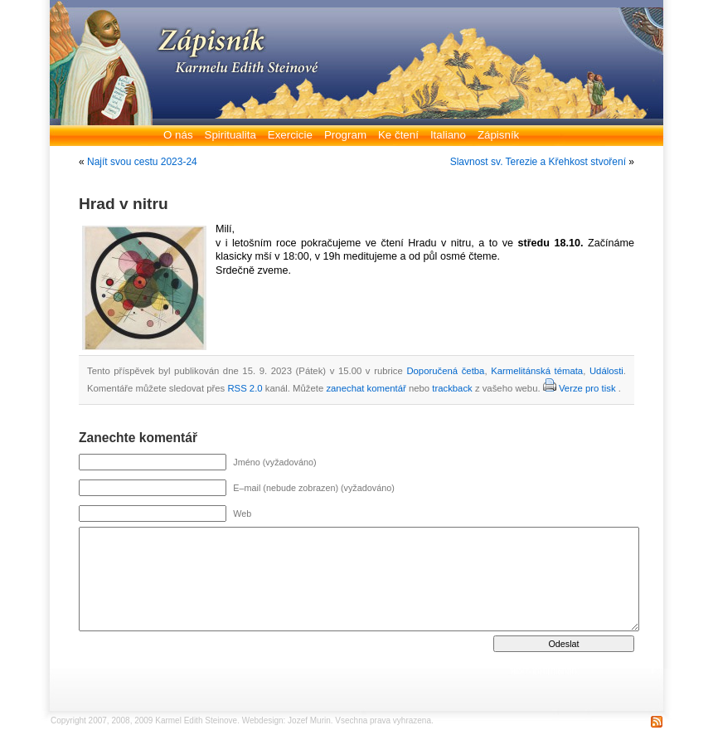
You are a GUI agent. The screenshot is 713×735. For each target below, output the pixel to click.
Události (606, 371)
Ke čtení (398, 135)
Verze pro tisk (587, 388)
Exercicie (290, 135)
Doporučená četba (445, 371)
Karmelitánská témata (537, 371)
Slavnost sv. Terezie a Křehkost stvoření (538, 162)
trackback (452, 388)
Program (345, 135)
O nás (178, 135)
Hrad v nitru (123, 203)
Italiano (448, 135)
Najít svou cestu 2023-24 (142, 162)
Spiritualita (230, 135)
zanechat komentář (365, 388)
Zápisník (498, 135)
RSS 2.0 (244, 388)
